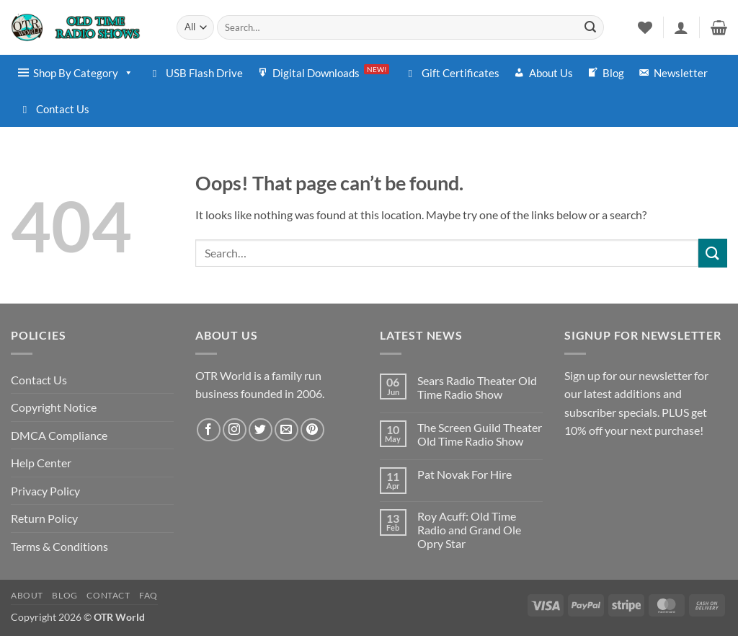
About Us (551, 72)
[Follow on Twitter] (260, 430)
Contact (108, 595)
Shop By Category (83, 73)
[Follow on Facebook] (209, 430)
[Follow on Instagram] (234, 430)
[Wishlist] (645, 27)
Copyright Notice (54, 407)
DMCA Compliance (59, 435)
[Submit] (590, 27)
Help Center (41, 462)
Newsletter (681, 72)
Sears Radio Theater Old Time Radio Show (477, 387)
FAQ (148, 595)
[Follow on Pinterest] (312, 430)
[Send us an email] (286, 430)
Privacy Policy (45, 491)
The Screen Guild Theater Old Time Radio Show (479, 434)
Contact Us (62, 108)
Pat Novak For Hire (464, 474)
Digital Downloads (330, 71)
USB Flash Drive (204, 72)
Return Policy (44, 518)
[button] (681, 27)
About (27, 595)
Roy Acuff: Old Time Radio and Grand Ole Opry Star (469, 529)
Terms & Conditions (59, 546)
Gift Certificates (460, 72)
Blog (613, 72)
